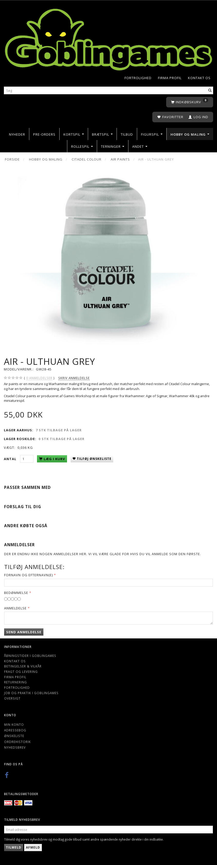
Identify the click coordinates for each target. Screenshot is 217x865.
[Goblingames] (108, 38)
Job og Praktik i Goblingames (31, 693)
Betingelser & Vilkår (23, 666)
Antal (10, 459)
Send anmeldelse (23, 632)
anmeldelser (39, 378)
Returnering (15, 682)
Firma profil (170, 78)
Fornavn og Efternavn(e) (28, 575)
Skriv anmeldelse (74, 378)
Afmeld (33, 847)
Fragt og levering (21, 671)
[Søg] (210, 90)
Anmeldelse (15, 608)
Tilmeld (13, 847)
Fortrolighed (138, 78)
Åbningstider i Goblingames (30, 656)
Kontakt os (199, 78)
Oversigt (12, 698)
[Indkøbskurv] (189, 102)
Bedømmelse (16, 592)
